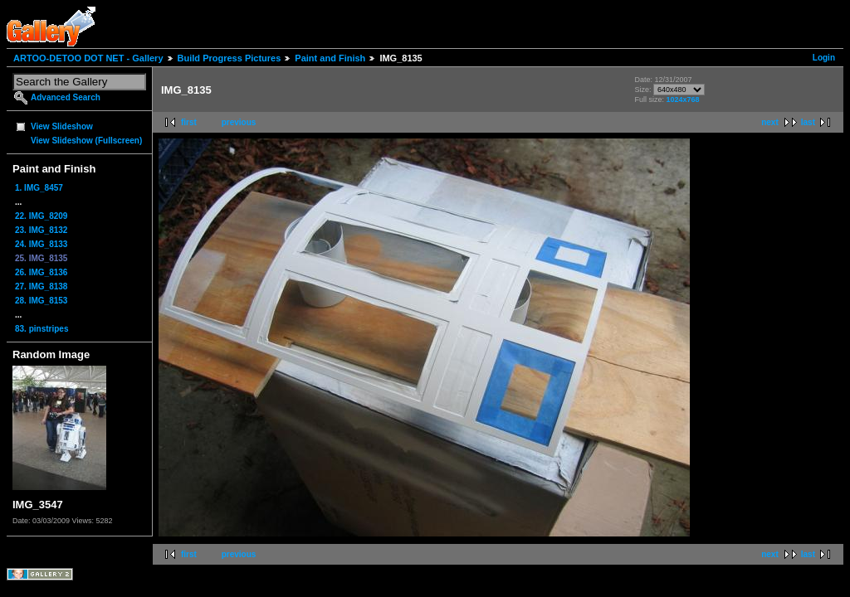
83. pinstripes (41, 328)
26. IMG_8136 (41, 272)
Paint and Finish (330, 58)
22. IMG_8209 (41, 216)
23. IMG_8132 (41, 230)
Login (824, 57)
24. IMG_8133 (41, 244)
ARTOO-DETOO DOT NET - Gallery (88, 58)
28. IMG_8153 (41, 300)
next (770, 122)
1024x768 (682, 99)
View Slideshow (62, 126)
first (189, 122)
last (808, 122)
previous (239, 122)
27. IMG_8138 (41, 286)
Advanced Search (65, 97)
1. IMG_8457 (39, 187)
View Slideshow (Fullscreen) (86, 140)
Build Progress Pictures (229, 58)
